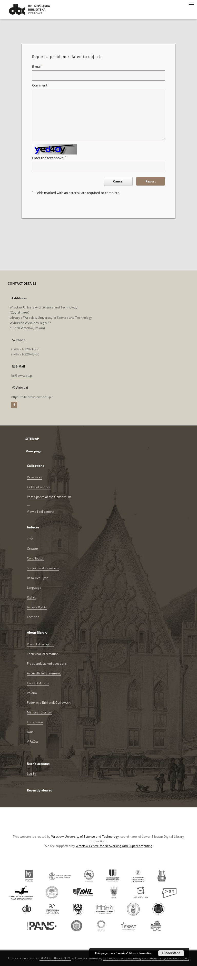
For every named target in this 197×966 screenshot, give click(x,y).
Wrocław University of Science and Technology (85, 836)
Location (33, 617)
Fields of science (39, 487)
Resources (34, 477)
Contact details (38, 683)
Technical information (43, 654)
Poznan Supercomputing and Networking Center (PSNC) (146, 958)
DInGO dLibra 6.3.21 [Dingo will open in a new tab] (55, 958)
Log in (31, 773)
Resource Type (37, 578)
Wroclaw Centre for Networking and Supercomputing (114, 846)
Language (34, 587)
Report (150, 181)
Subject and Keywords (43, 568)
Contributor (35, 558)
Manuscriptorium (39, 712)
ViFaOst (32, 741)
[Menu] (191, 4)
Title (30, 539)
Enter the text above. (49, 158)
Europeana (35, 722)
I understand (171, 953)
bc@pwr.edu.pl (22, 375)
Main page (33, 451)
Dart (30, 732)
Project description (40, 644)
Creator (32, 548)
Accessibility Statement (44, 673)
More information (140, 953)
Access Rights (37, 607)
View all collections (40, 511)
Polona (32, 693)
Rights (31, 597)
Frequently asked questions (47, 663)
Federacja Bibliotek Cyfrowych (49, 702)
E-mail (37, 66)
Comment (40, 85)
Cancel (118, 181)
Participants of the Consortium (49, 497)
